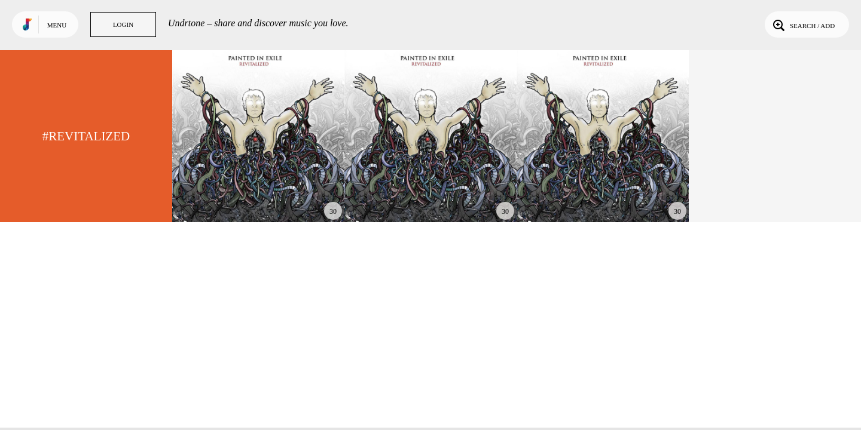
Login (123, 24)
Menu (56, 25)
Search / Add (803, 24)
